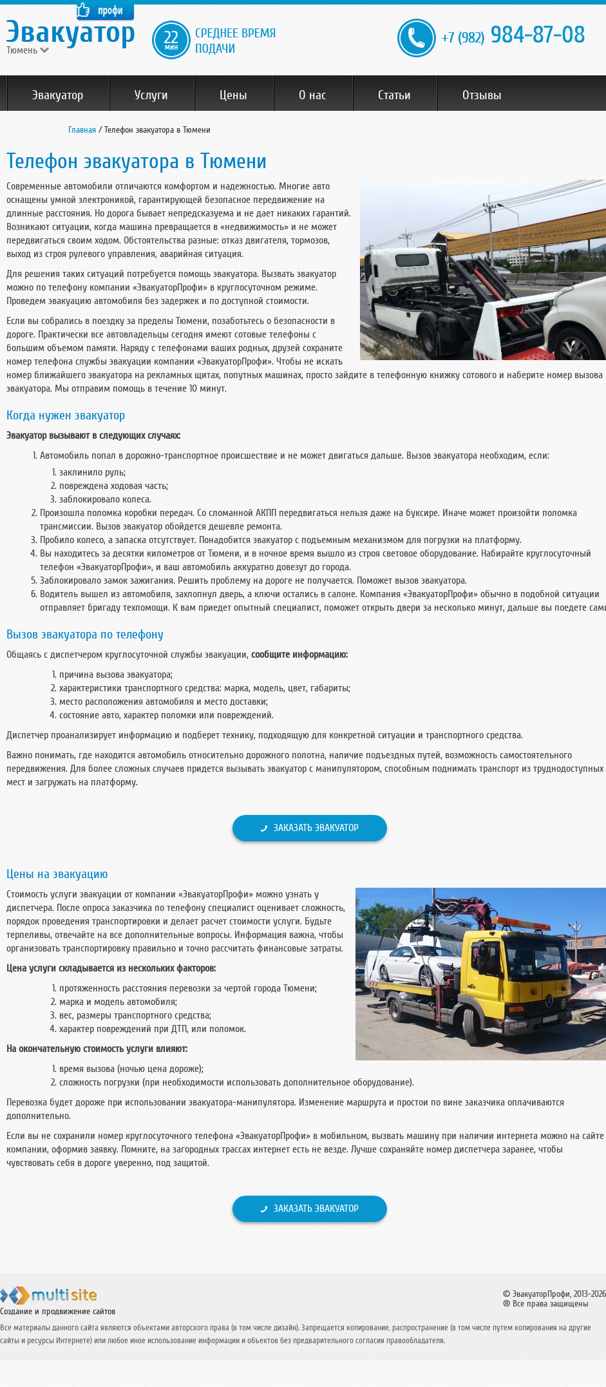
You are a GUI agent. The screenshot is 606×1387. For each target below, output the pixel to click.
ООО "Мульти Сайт (70, 1301)
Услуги (151, 95)
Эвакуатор (57, 95)
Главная (82, 129)
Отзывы (482, 95)
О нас (313, 95)
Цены (233, 95)
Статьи (394, 95)
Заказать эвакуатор (316, 827)
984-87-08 (513, 36)
